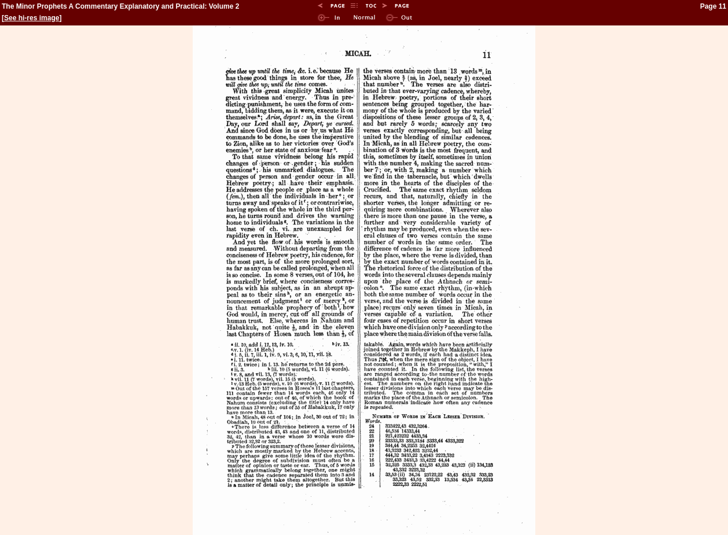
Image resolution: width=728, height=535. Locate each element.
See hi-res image (31, 18)
